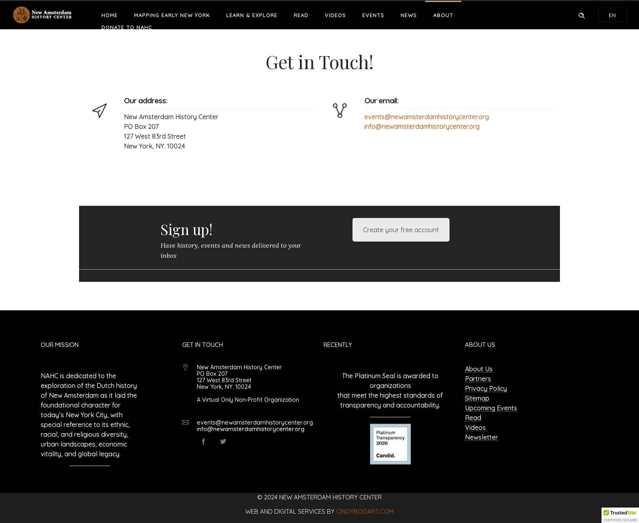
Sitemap (477, 398)
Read (301, 15)
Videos (335, 15)
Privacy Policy (486, 388)
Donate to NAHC (126, 27)
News (409, 15)
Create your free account (401, 230)
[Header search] (581, 14)
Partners (478, 379)
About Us (479, 369)
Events (373, 15)
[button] (620, 515)
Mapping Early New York (172, 15)
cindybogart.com (365, 511)
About (443, 15)
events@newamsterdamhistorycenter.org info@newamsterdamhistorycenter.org (255, 425)
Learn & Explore (252, 15)
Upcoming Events (491, 408)
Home (109, 15)
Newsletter (481, 437)
